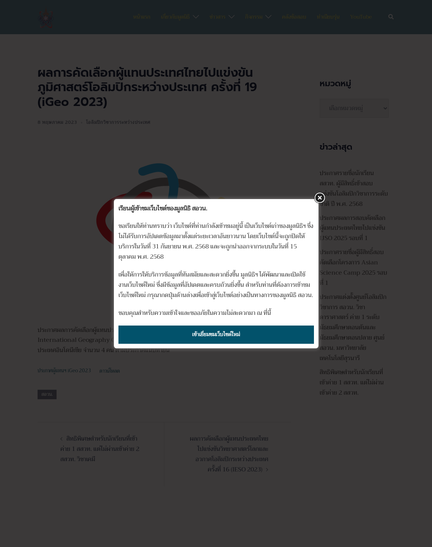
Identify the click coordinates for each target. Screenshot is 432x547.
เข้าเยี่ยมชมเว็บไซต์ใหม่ (216, 334)
